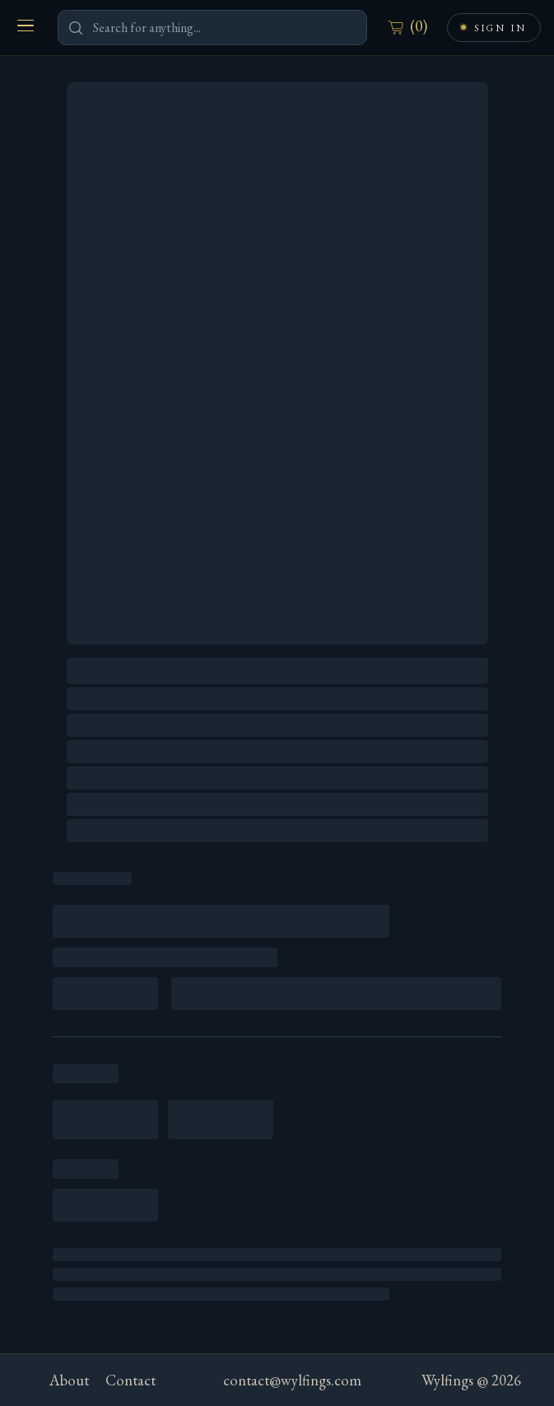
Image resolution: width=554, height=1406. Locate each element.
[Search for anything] (212, 27)
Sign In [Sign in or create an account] (500, 27)
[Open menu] (25, 25)
